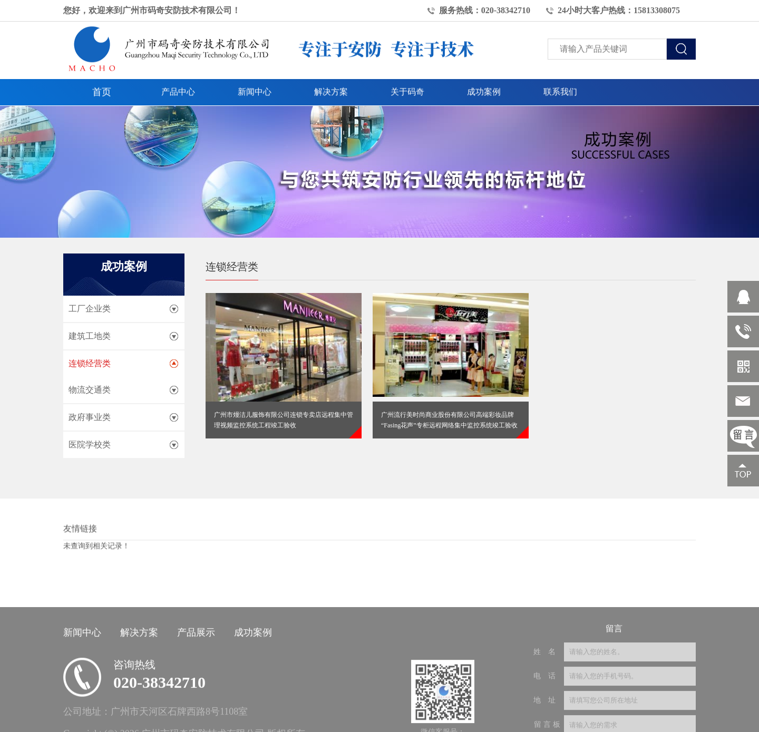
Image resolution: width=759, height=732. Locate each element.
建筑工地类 (90, 335)
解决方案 (331, 84)
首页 (101, 84)
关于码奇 (407, 84)
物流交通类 (90, 389)
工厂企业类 (90, 308)
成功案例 (484, 84)
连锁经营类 (90, 363)
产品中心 (178, 84)
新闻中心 (254, 84)
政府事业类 (90, 417)
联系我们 (560, 84)
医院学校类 (90, 444)
